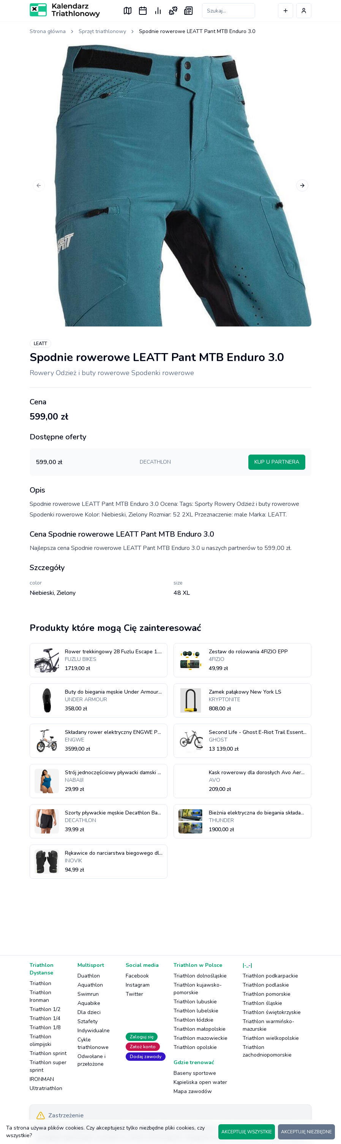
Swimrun (88, 994)
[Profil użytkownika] (303, 10)
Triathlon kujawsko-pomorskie (198, 988)
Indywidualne (93, 1030)
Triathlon (40, 983)
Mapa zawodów (193, 1091)
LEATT (40, 344)
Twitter (134, 994)
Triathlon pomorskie (266, 994)
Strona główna (48, 31)
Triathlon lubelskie (196, 1010)
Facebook (137, 975)
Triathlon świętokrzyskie (272, 1012)
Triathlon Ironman (40, 996)
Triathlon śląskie (262, 1003)
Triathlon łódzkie (193, 1020)
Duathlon (88, 975)
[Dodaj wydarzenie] (285, 10)
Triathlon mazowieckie (200, 1038)
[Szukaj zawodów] (228, 10)
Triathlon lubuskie (195, 1001)
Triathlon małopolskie (200, 1029)
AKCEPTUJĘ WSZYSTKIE (246, 1132)
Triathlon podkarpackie (270, 975)
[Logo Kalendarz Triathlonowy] (65, 10)
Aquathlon (90, 985)
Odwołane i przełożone (91, 1060)
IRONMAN (42, 1079)
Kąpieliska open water (200, 1082)
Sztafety (87, 1021)
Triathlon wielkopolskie (271, 1038)
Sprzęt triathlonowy (102, 31)
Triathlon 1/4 (45, 1018)
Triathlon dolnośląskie (200, 975)
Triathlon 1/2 (45, 1009)
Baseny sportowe (195, 1073)
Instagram (138, 985)
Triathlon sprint (48, 1053)
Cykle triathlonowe (93, 1043)
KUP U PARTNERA (276, 462)
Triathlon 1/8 (45, 1027)
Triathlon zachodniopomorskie (267, 1051)
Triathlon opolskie (195, 1047)
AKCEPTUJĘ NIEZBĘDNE (306, 1132)
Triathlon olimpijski (40, 1040)
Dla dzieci (89, 1012)
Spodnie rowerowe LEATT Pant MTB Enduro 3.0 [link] (197, 31)
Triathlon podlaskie (266, 985)
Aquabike (88, 1003)
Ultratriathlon (46, 1088)
